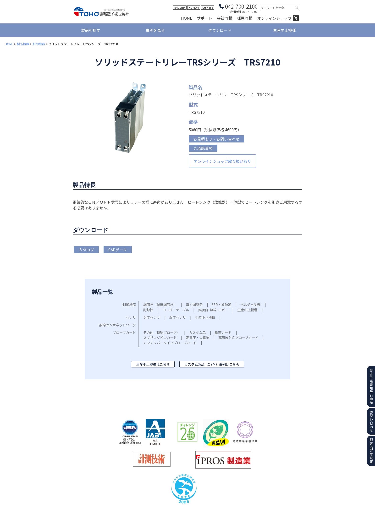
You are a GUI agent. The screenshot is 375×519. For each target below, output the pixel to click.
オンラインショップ (274, 18)
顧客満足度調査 (371, 450)
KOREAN (194, 7)
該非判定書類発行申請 (371, 386)
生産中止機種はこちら (153, 364)
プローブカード (124, 332)
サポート (204, 18)
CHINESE (207, 7)
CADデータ (117, 249)
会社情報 (224, 18)
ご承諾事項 (203, 148)
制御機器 (39, 44)
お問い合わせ (371, 421)
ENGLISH (179, 7)
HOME (186, 18)
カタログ (86, 249)
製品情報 (23, 44)
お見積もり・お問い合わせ (216, 139)
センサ (131, 317)
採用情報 (244, 18)
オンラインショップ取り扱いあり (222, 161)
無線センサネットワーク (117, 324)
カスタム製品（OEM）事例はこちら (211, 364)
